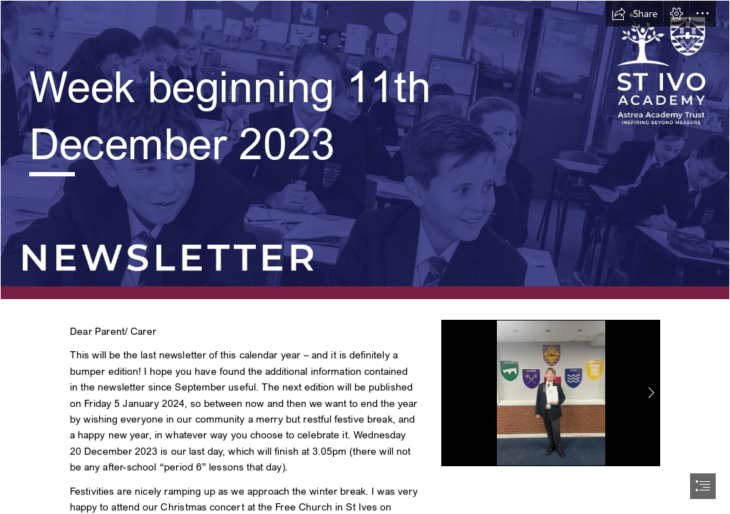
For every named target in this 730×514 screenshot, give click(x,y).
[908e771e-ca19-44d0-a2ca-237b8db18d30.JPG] (551, 393)
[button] (634, 13)
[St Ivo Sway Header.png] (365, 150)
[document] (365, 257)
